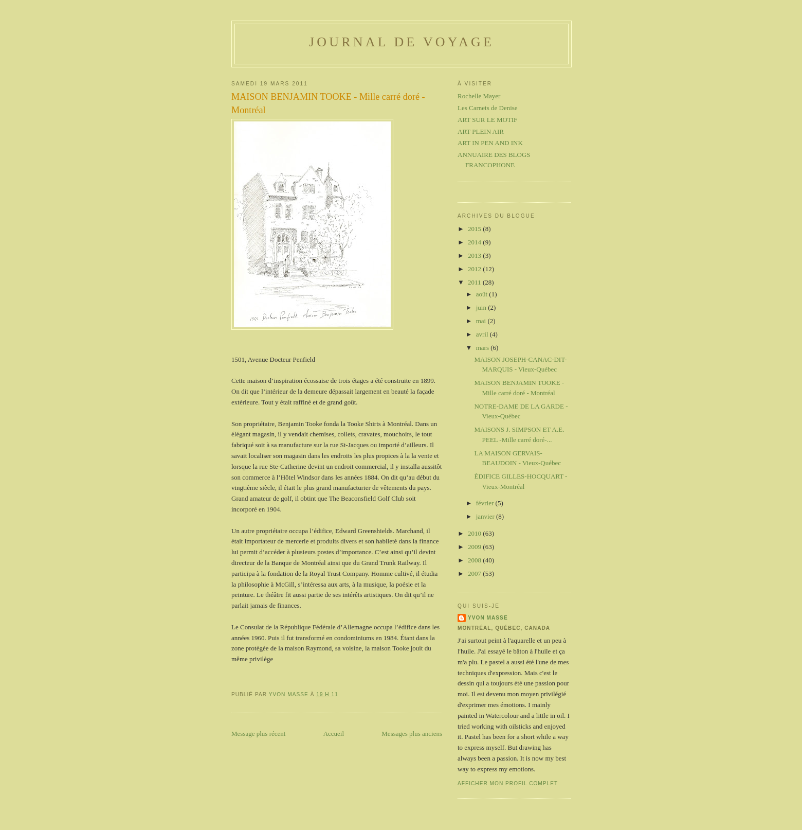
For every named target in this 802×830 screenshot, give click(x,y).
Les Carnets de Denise (488, 108)
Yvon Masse (488, 618)
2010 (475, 533)
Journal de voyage (401, 41)
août (482, 294)
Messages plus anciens (411, 733)
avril (483, 334)
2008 (475, 560)
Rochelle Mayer (479, 96)
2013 (475, 255)
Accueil (333, 733)
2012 (475, 269)
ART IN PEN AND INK (490, 143)
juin (482, 307)
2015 (475, 229)
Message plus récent (258, 733)
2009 (475, 547)
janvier (486, 516)
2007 (475, 573)
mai (482, 321)
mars (483, 347)
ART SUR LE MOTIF (487, 119)
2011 (475, 282)
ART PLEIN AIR (481, 131)
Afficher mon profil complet (508, 783)
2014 (475, 242)
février (486, 503)
